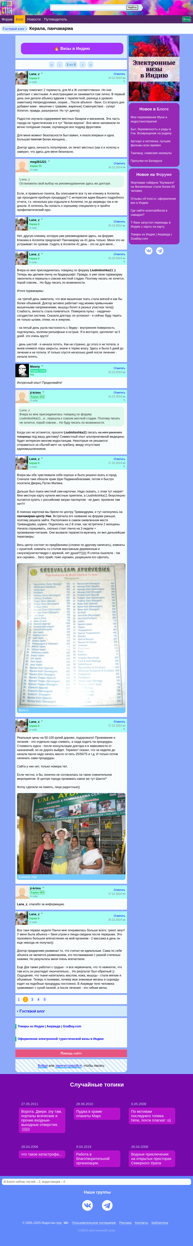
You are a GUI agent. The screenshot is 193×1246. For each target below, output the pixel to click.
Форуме (164, 174)
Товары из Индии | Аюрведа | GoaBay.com (49, 1026)
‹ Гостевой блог (31, 1011)
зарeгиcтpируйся (68, 1065)
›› (90, 64)
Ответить (119, 74)
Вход (186, 19)
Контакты (141, 1223)
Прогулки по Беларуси (146, 161)
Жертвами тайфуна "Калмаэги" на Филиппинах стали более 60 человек (153, 187)
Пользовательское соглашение (94, 1223)
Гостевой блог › (15, 29)
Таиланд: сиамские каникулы (151, 153)
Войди (43, 1065)
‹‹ (52, 64)
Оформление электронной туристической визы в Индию (61, 1039)
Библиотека (160, 1223)
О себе (33, 82)
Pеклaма (125, 1223)
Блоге (163, 109)
